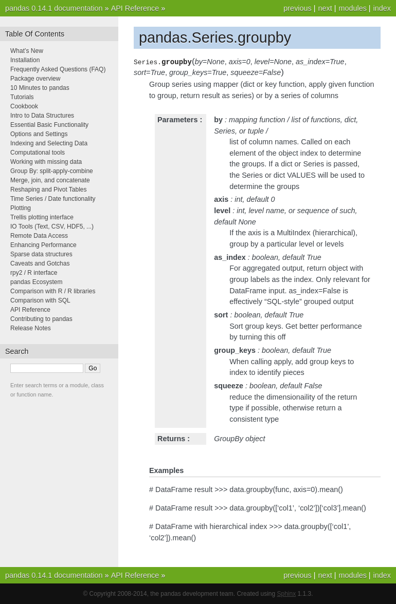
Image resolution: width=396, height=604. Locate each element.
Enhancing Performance (43, 245)
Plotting (20, 208)
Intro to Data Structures (42, 115)
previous (297, 8)
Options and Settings (38, 134)
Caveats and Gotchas (39, 263)
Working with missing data (46, 161)
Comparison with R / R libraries (52, 291)
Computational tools (37, 152)
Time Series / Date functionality (53, 198)
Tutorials (22, 97)
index (382, 8)
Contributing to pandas (41, 319)
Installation (25, 60)
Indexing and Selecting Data (48, 143)
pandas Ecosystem (36, 282)
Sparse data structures (41, 254)
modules (352, 8)
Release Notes (30, 328)
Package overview (35, 78)
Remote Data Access (39, 235)
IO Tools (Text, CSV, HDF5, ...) (52, 226)
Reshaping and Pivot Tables (48, 189)
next (325, 8)
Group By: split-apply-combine (51, 171)
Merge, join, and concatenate (50, 180)
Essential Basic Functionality (49, 124)
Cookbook (24, 106)
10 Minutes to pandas (39, 87)
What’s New (26, 50)
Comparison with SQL (40, 300)
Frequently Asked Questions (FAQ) (57, 69)
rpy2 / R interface (33, 272)
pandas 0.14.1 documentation (54, 8)
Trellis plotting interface (42, 217)
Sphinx (286, 593)
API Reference (135, 8)
